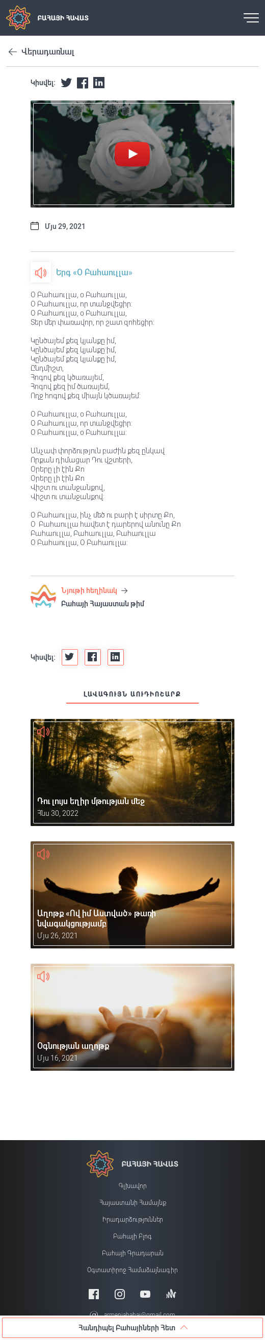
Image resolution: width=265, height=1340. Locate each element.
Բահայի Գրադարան (133, 1253)
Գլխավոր (133, 1186)
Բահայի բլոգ (132, 1236)
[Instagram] (120, 1294)
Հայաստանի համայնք (132, 1202)
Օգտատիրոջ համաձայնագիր (132, 1270)
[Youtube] (145, 1294)
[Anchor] (171, 1294)
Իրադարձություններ (132, 1219)
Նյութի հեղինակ (94, 590)
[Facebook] (94, 1294)
